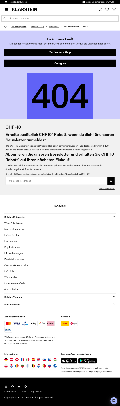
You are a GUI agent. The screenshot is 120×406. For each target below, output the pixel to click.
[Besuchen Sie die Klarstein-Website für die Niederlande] (38, 366)
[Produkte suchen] (60, 18)
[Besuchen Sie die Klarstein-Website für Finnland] (27, 366)
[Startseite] (7, 27)
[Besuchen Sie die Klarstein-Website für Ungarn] (55, 359)
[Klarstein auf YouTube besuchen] (19, 386)
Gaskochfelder (12, 289)
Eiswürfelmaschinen (14, 259)
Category (60, 63)
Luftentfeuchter (12, 235)
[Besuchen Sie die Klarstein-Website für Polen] (6, 366)
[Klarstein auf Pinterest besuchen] (25, 386)
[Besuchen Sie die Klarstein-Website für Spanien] (33, 359)
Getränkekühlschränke (16, 265)
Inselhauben (10, 241)
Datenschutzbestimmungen (71, 371)
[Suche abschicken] (5, 18)
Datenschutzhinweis (107, 189)
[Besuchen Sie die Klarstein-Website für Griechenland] (55, 366)
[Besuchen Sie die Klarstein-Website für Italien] (27, 359)
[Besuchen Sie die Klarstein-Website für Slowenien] (49, 366)
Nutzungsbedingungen (94, 371)
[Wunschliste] (107, 9)
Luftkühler (9, 271)
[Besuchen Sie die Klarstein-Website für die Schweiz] (17, 359)
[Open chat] (113, 400)
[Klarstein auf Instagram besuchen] (6, 386)
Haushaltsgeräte (18, 27)
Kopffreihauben (12, 247)
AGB (24, 391)
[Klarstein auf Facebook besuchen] (12, 386)
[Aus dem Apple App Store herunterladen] (69, 361)
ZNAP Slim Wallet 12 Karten (76, 27)
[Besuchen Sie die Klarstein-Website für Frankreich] (22, 359)
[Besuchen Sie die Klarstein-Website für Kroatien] (11, 366)
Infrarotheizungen (13, 253)
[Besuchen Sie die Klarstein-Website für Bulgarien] (22, 366)
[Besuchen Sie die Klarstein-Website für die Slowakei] (44, 359)
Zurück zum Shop (60, 52)
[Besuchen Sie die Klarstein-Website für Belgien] (33, 366)
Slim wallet (54, 27)
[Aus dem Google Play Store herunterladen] (87, 361)
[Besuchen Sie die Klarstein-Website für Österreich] (11, 359)
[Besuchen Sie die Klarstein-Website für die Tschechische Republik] (49, 359)
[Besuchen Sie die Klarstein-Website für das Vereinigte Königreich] (38, 359)
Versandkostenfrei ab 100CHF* (101, 2)
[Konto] (100, 9)
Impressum (36, 391)
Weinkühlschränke (13, 223)
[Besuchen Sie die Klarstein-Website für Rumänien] (17, 366)
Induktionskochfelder (15, 283)
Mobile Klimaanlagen (15, 229)
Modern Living (37, 27)
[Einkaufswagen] (114, 9)
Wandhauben (11, 277)
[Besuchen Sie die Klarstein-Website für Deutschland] (6, 359)
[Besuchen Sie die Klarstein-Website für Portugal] (44, 366)
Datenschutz (10, 391)
